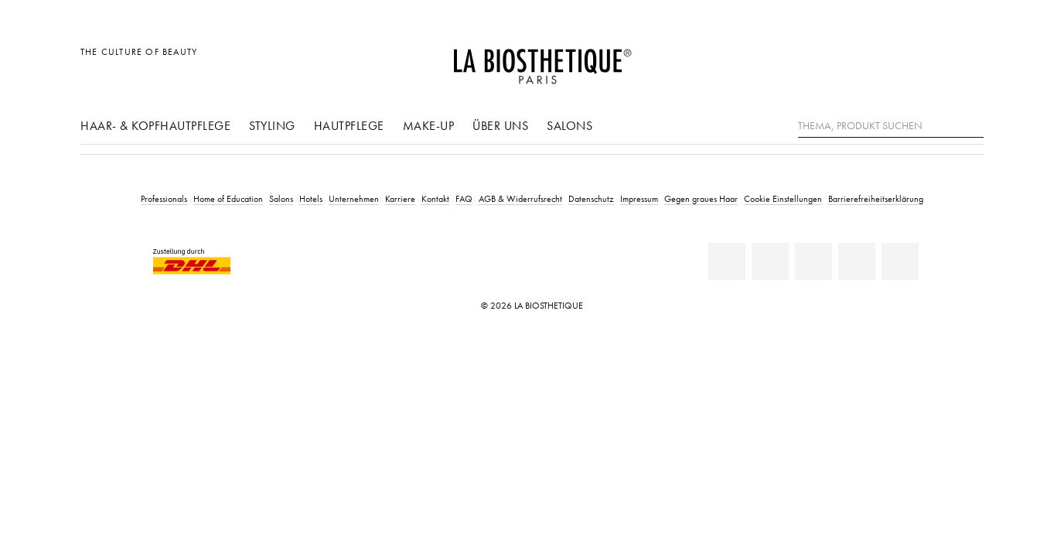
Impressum (639, 198)
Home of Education (228, 198)
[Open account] (933, 60)
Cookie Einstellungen (783, 198)
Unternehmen (354, 198)
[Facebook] (770, 261)
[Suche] (971, 124)
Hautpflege (349, 125)
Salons (569, 125)
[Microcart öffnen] (967, 60)
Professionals (164, 198)
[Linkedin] (726, 261)
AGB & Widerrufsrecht (520, 198)
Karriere (400, 198)
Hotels (310, 198)
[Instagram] (856, 261)
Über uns (500, 125)
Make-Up (429, 125)
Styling (272, 125)
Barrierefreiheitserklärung (875, 198)
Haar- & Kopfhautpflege (155, 125)
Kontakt (435, 198)
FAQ (463, 198)
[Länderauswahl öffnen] (897, 60)
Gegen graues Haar (701, 198)
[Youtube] (813, 261)
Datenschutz (591, 198)
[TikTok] (900, 261)
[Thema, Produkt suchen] (891, 126)
